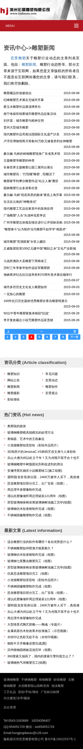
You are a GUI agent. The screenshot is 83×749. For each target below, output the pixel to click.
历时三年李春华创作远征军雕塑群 (27, 268)
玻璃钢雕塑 (11, 679)
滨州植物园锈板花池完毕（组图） (30, 650)
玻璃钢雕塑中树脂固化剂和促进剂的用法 (35, 464)
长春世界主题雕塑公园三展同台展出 (28, 167)
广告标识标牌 (50, 692)
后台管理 (10, 707)
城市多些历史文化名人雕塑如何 (25, 287)
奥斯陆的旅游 (16, 426)
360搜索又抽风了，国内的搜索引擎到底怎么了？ (41, 656)
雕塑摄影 (13, 393)
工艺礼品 (10, 692)
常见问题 (51, 374)
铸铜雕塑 (45, 679)
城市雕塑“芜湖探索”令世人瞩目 (25, 241)
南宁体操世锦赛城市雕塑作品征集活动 (30, 114)
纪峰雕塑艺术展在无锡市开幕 (24, 100)
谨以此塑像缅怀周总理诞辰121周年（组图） (37, 496)
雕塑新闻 (29, 64)
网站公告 (13, 380)
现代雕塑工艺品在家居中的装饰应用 (28, 208)
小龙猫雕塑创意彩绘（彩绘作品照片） (33, 445)
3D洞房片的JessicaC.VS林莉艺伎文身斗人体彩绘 (41, 451)
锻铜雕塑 (10, 686)
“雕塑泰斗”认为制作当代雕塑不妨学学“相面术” (35, 229)
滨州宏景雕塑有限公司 (28, 739)
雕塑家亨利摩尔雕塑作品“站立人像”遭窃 (31, 181)
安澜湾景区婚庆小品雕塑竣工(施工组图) (34, 470)
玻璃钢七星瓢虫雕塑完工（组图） (30, 561)
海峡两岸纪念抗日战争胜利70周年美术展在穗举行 (38, 274)
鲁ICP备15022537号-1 (60, 739)
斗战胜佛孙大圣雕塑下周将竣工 (25, 261)
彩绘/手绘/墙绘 (28, 692)
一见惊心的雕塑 (14, 294)
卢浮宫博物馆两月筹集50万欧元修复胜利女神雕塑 (38, 141)
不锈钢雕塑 (29, 679)
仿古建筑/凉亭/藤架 (17, 698)
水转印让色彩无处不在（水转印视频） (33, 637)
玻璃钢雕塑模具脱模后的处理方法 (30, 432)
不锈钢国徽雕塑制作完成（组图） (30, 515)
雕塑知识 (13, 374)
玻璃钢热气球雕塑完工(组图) (27, 662)
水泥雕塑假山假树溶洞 (33, 686)
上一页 (41, 331)
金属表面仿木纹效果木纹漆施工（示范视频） (38, 631)
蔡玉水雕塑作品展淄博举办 (22, 106)
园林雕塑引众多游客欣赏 (21, 188)
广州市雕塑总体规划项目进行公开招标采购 (33, 222)
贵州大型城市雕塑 (16, 127)
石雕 (71, 679)
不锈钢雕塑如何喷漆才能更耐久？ (30, 548)
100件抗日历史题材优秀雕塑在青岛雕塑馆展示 (36, 301)
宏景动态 (51, 380)
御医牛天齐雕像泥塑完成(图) (27, 643)
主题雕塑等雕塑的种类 (19, 160)
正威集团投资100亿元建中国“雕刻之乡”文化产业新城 (40, 248)
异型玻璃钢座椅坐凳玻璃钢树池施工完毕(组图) (39, 502)
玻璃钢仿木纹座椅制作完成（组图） (32, 509)
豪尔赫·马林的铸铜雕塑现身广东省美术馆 (32, 153)
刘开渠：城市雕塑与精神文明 (24, 120)
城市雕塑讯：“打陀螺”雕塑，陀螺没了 (29, 174)
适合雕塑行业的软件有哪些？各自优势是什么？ (39, 542)
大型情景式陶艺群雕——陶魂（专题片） (35, 624)
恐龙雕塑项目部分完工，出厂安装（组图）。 (38, 483)
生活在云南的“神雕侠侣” (20, 201)
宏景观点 (51, 393)
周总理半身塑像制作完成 (24, 489)
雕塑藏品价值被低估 (17, 93)
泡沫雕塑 (57, 686)
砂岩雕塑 (60, 679)
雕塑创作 (51, 386)
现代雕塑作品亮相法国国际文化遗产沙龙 (31, 134)
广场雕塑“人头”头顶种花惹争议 (25, 215)
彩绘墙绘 (13, 399)
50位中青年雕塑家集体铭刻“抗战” (26, 313)
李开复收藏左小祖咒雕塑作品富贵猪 (28, 320)
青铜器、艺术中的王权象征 (25, 439)
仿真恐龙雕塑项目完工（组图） (29, 573)
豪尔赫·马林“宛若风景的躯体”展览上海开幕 (33, 195)
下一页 (74, 337)
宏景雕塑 (18, 58)
